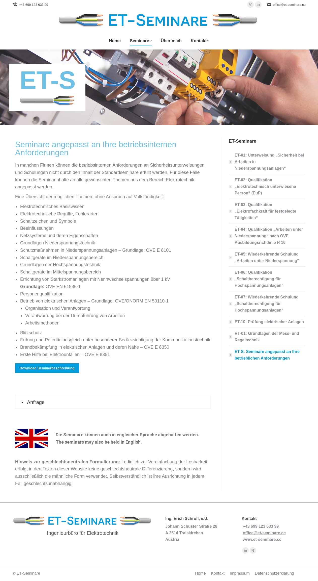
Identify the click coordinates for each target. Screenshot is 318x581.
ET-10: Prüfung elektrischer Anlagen (269, 322)
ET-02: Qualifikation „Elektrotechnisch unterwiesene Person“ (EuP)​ (265, 186)
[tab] (113, 402)
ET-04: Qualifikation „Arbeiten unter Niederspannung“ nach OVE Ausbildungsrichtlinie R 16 (269, 236)
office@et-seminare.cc (289, 5)
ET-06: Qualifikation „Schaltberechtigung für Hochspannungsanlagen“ (259, 279)
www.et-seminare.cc (262, 539)
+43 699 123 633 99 (33, 5)
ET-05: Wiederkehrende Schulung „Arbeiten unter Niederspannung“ (267, 257)
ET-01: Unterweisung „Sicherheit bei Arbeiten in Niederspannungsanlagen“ (269, 161)
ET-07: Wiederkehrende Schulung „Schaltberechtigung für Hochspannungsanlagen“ (267, 303)
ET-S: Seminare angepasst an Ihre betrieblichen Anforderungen (267, 354)
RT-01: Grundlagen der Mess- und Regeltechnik (267, 336)
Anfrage (36, 402)
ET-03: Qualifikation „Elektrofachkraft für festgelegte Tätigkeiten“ (265, 211)
